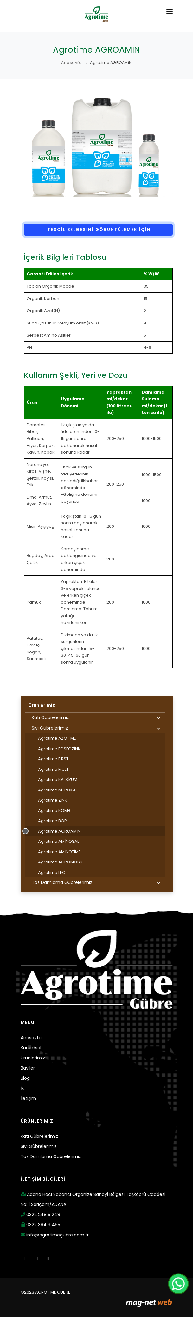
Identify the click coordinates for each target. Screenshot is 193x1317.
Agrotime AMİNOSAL (58, 841)
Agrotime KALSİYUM (57, 779)
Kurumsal (31, 1048)
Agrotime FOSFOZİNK (59, 749)
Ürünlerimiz (42, 705)
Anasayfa (71, 62)
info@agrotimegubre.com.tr (55, 1235)
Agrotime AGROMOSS (60, 862)
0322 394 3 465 (40, 1225)
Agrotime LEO (52, 872)
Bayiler (28, 1068)
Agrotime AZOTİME (57, 738)
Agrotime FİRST (53, 759)
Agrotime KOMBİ (54, 811)
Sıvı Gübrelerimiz (50, 728)
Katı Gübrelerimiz (50, 717)
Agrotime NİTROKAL (57, 790)
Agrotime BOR (52, 821)
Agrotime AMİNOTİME (59, 852)
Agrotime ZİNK (52, 800)
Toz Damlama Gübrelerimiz (62, 882)
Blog (25, 1078)
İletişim (28, 1098)
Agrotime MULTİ (53, 769)
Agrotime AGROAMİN (111, 62)
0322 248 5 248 (40, 1214)
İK (22, 1088)
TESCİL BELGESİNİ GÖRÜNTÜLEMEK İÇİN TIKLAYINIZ (98, 231)
